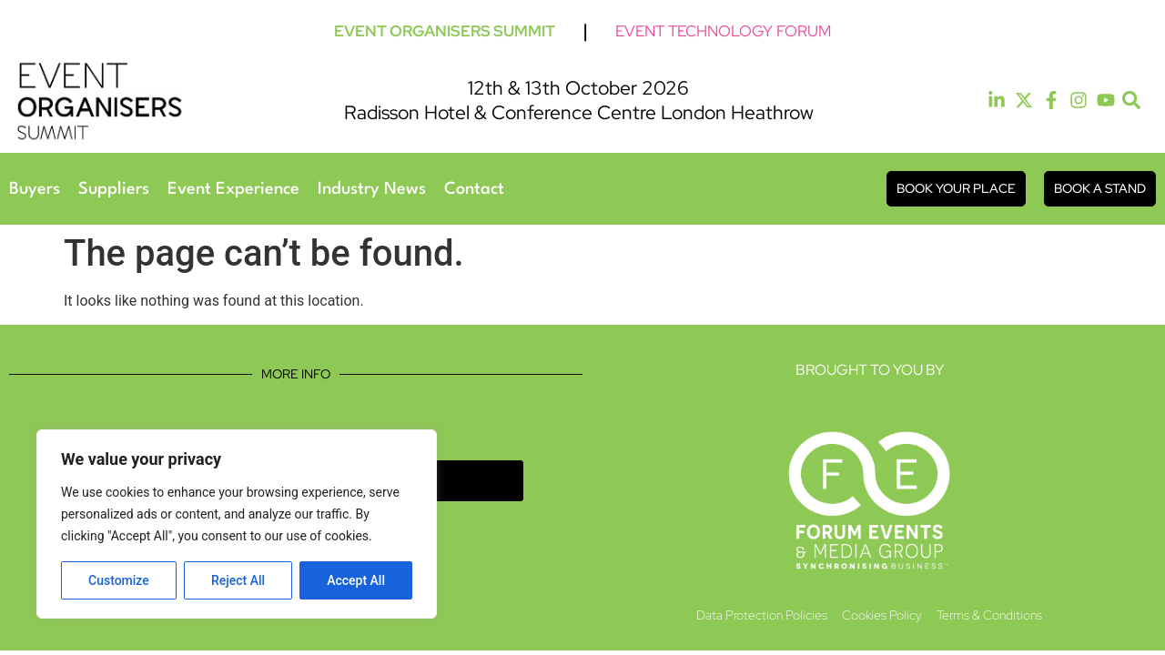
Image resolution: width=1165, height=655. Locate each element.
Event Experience (233, 189)
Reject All (238, 580)
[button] (1132, 100)
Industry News (372, 189)
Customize (118, 580)
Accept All (356, 580)
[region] (236, 524)
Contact (474, 189)
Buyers (34, 189)
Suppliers (113, 189)
